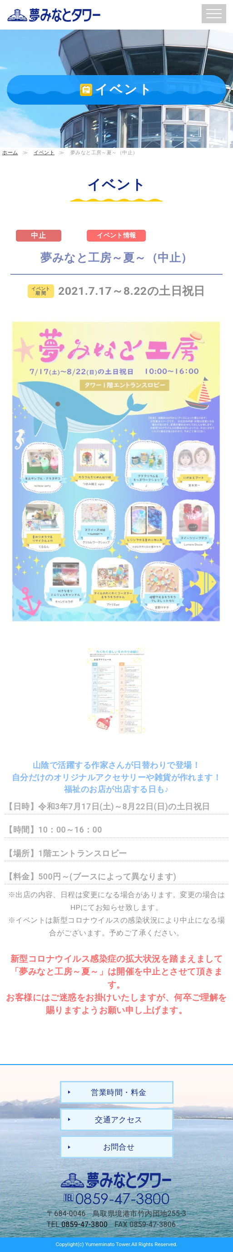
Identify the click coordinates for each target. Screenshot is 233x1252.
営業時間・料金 (118, 1092)
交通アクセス (119, 1119)
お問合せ (119, 1146)
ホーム (10, 153)
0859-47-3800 (122, 1198)
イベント (44, 153)
